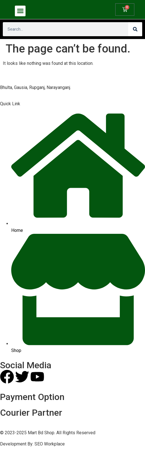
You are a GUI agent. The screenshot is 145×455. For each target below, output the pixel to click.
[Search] (135, 29)
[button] (20, 11)
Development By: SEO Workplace (32, 444)
